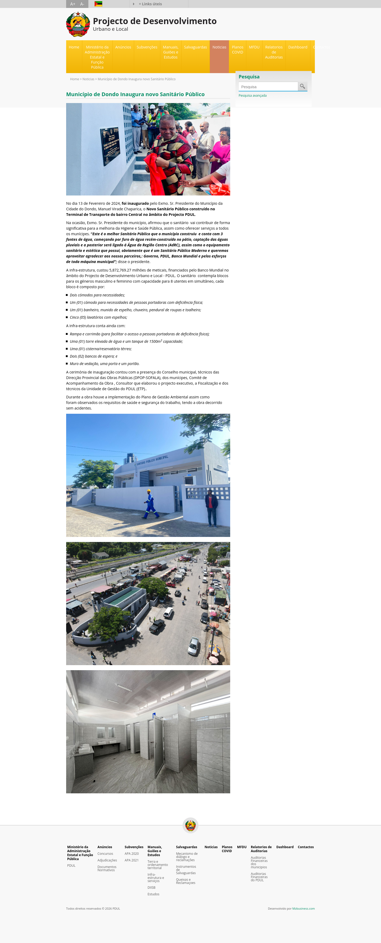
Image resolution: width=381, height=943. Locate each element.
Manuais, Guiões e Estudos (155, 851)
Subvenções (134, 847)
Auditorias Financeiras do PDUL (259, 877)
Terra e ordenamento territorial (158, 865)
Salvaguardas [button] (195, 47)
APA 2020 (132, 853)
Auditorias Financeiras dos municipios (259, 862)
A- (82, 4)
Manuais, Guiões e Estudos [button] (171, 52)
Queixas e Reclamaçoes (186, 881)
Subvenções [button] (147, 47)
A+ (72, 4)
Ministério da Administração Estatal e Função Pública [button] (97, 57)
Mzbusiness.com (303, 908)
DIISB (152, 887)
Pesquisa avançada (253, 95)
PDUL (71, 865)
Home (74, 47)
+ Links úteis (150, 3)
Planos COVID (237, 50)
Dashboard (297, 47)
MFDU (254, 47)
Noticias (219, 47)
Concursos (105, 853)
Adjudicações (107, 860)
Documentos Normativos (107, 868)
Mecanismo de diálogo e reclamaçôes (187, 857)
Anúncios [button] (123, 47)
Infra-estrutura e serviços (156, 878)
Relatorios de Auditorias (261, 849)
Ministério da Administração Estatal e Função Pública (80, 853)
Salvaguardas (186, 847)
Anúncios (105, 847)
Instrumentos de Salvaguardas (186, 870)
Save (302, 86)
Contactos (321, 47)
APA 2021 (132, 860)
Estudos (153, 894)
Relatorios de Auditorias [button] (274, 52)
